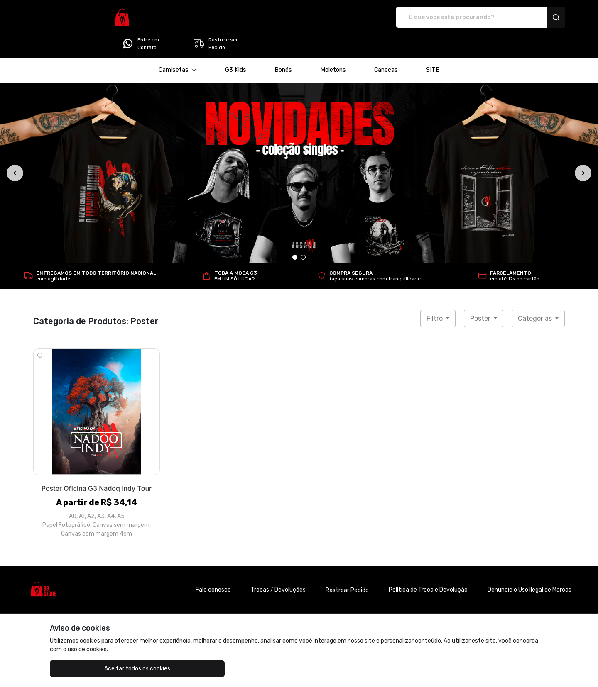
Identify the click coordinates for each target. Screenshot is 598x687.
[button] (177, 47)
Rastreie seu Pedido (533, 17)
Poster (481, 295)
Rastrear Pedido (347, 566)
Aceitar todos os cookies (92, 668)
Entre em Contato (458, 17)
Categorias (536, 295)
